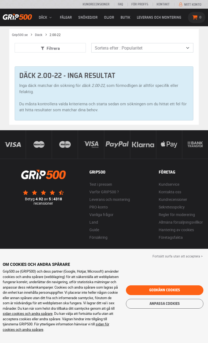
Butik (125, 17)
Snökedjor (88, 17)
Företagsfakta (171, 237)
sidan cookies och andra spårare (28, 313)
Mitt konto (189, 4)
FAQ (120, 4)
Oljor (109, 17)
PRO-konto (98, 207)
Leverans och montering (159, 17)
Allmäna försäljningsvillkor (181, 222)
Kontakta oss (170, 191)
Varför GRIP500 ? (104, 191)
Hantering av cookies (176, 229)
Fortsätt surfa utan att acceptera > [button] (177, 256)
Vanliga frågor (101, 214)
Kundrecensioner (96, 4)
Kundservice (169, 184)
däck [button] (46, 17)
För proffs (139, 4)
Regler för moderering (177, 214)
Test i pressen (100, 184)
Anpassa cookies (165, 304)
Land (93, 222)
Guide (94, 229)
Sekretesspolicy (172, 207)
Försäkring (98, 237)
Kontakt (163, 4)
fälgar (66, 17)
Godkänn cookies (164, 290)
